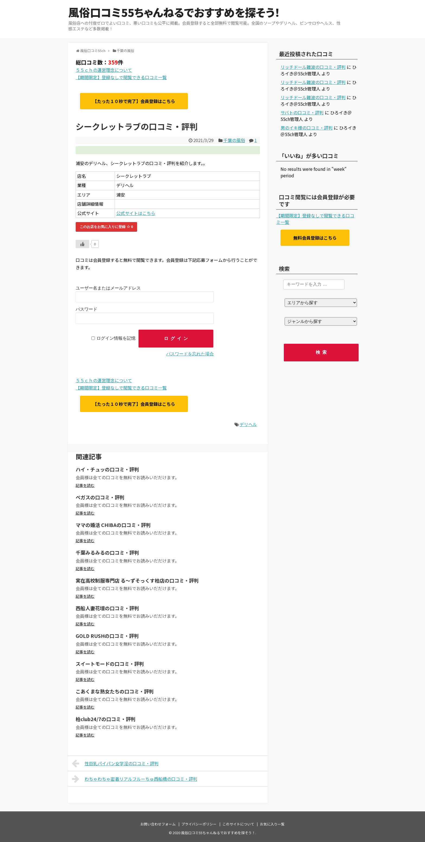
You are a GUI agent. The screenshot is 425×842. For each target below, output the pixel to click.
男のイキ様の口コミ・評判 (307, 127)
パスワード (86, 309)
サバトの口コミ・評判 (302, 112)
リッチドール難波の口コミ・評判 (313, 67)
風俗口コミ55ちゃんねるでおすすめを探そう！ (174, 12)
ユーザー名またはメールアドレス (108, 288)
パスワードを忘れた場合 (190, 354)
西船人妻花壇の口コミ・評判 (107, 608)
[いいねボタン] (82, 244)
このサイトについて (238, 824)
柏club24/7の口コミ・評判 (106, 718)
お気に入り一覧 (272, 824)
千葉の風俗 (234, 140)
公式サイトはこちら (135, 213)
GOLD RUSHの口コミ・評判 (107, 635)
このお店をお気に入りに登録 (106, 227)
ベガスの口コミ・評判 (100, 497)
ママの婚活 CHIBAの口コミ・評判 (113, 524)
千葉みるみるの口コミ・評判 (107, 552)
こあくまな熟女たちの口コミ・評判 (115, 691)
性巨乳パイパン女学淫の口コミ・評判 (115, 763)
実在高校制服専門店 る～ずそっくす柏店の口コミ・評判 (137, 580)
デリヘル (248, 424)
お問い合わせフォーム (158, 824)
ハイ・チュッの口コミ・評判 (107, 469)
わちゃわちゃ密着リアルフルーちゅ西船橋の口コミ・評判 (134, 778)
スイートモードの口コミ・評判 (110, 663)
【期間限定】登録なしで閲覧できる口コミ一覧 (121, 77)
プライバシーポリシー (199, 824)
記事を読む (85, 485)
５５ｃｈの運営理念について (104, 70)
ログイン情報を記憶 (116, 338)
